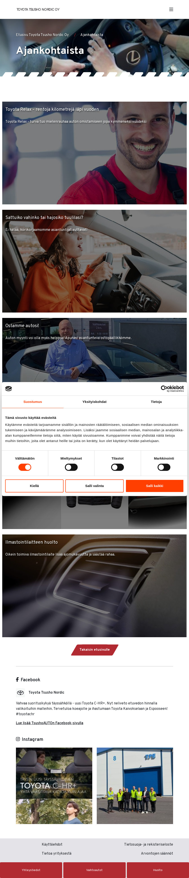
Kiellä (34, 486)
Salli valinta (94, 486)
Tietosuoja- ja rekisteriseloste (148, 844)
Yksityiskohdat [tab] (94, 402)
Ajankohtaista (91, 35)
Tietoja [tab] (156, 402)
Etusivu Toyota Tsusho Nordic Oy (42, 35)
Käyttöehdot (52, 844)
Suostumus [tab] (32, 402)
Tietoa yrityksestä (56, 853)
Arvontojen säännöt (157, 853)
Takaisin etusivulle (94, 650)
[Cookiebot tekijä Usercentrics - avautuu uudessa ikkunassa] (164, 388)
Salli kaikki (154, 486)
